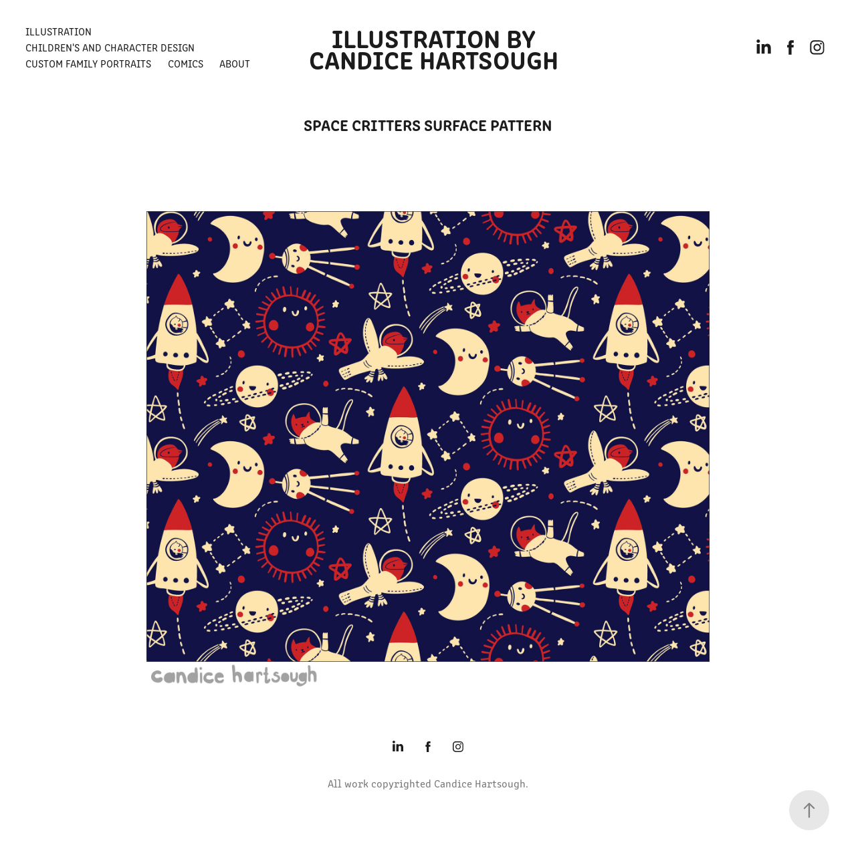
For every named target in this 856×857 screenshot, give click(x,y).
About (234, 63)
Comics (185, 63)
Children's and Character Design (110, 47)
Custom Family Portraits (88, 63)
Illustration (58, 31)
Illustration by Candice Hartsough (433, 47)
